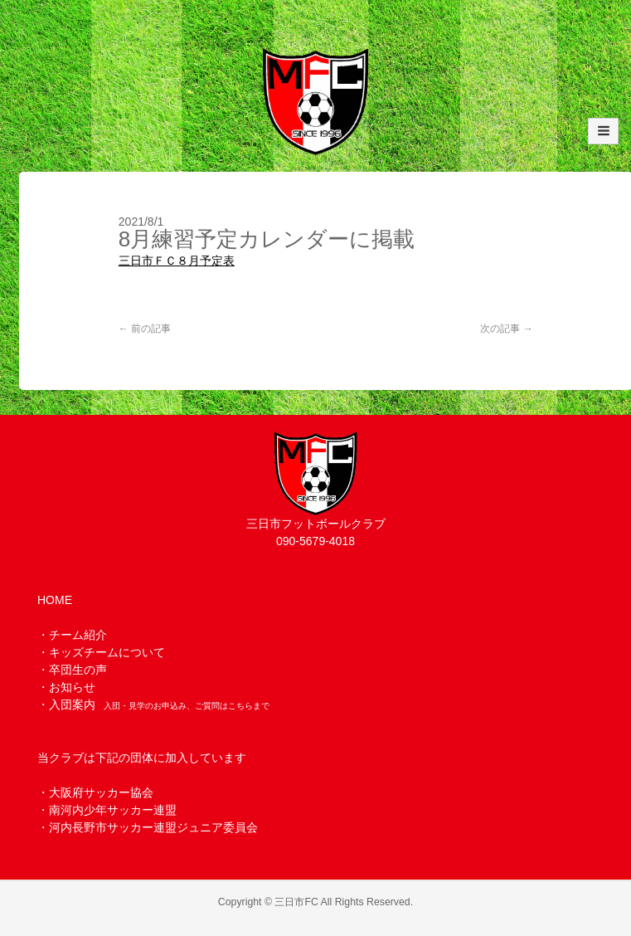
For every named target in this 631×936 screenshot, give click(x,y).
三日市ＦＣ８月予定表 (177, 260)
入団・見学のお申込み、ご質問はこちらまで (186, 705)
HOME (54, 600)
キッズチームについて (107, 652)
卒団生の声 (78, 669)
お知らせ (72, 687)
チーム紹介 (78, 634)
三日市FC (296, 902)
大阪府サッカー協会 (101, 792)
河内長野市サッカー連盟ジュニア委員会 (153, 827)
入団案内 (72, 704)
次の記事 (506, 328)
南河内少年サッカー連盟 (113, 810)
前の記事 (145, 328)
